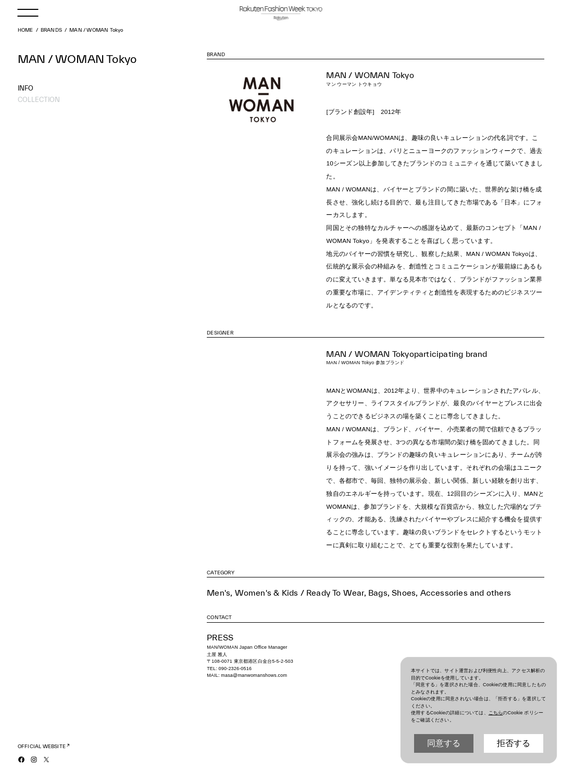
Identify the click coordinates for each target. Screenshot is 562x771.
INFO (25, 88)
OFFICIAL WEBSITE (42, 746)
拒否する (513, 743)
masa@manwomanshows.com (254, 675)
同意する (443, 743)
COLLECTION (39, 99)
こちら (496, 712)
